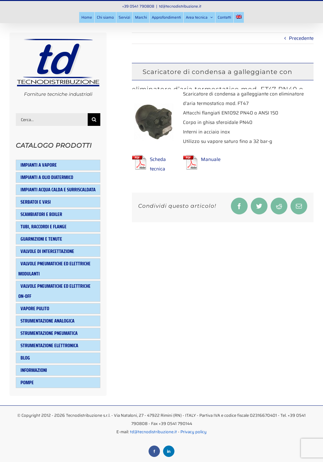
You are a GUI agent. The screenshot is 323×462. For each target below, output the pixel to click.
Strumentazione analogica (47, 321)
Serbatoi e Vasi (36, 202)
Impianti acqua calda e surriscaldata (58, 190)
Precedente (301, 38)
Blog (25, 358)
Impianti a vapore (39, 165)
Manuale (210, 159)
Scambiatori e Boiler (41, 214)
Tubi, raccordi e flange (44, 227)
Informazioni (34, 370)
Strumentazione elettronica (49, 345)
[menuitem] (239, 17)
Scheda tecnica (158, 164)
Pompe (27, 382)
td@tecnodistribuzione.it (180, 6)
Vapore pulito (35, 308)
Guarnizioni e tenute (41, 239)
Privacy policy (193, 431)
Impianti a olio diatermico (47, 177)
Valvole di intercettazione (47, 251)
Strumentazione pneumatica (49, 333)
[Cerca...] (52, 119)
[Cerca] (94, 119)
